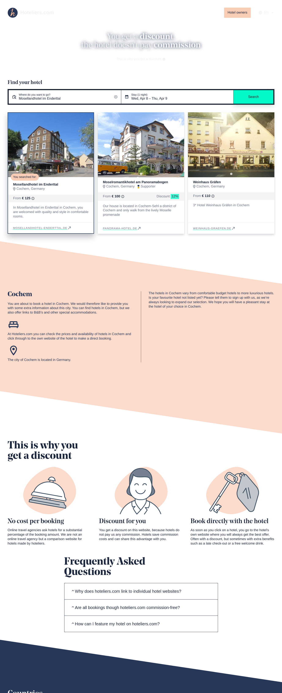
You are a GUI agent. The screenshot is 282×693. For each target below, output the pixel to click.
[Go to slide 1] (51, 170)
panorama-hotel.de (122, 228)
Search (253, 97)
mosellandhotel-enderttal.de (42, 228)
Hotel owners (237, 12)
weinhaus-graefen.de (214, 228)
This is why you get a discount (141, 59)
